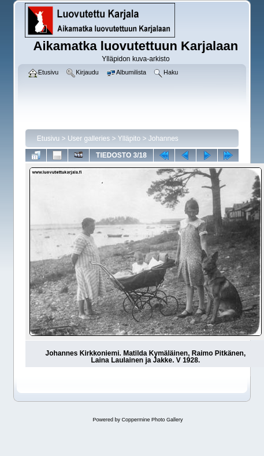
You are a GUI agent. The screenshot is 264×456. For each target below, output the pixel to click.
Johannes (163, 138)
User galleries (89, 138)
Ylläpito (129, 138)
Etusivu (48, 138)
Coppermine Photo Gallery (152, 420)
